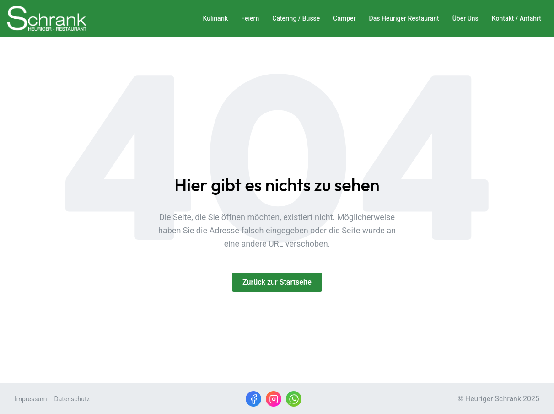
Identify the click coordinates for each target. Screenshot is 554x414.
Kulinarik (215, 18)
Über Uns (465, 18)
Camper (344, 18)
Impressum (31, 399)
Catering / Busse (296, 18)
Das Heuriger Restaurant (404, 18)
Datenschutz (72, 399)
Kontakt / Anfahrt (516, 18)
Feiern (250, 18)
